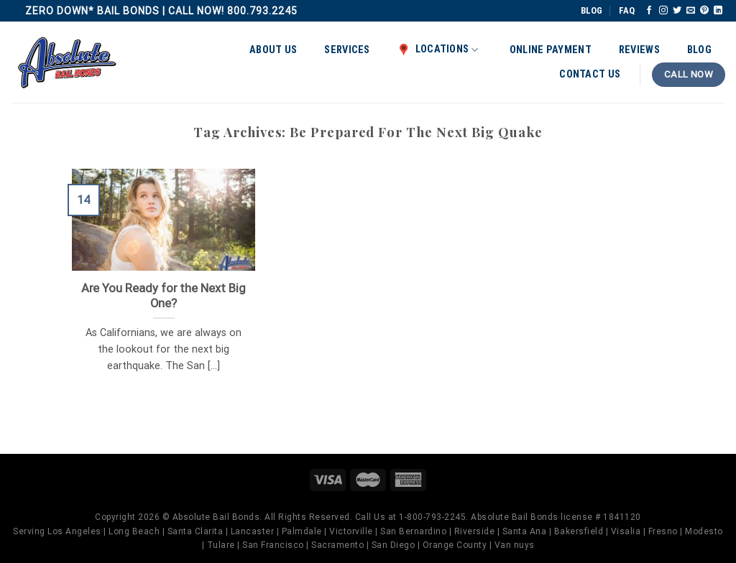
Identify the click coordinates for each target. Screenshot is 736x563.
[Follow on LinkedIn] (718, 11)
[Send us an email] (690, 11)
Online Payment (551, 50)
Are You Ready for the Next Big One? (163, 296)
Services (346, 50)
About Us (273, 50)
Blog (699, 50)
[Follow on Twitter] (677, 11)
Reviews (639, 50)
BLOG (591, 10)
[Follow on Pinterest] (704, 11)
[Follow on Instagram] (663, 11)
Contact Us (589, 74)
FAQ (627, 10)
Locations (438, 49)
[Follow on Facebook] (649, 11)
